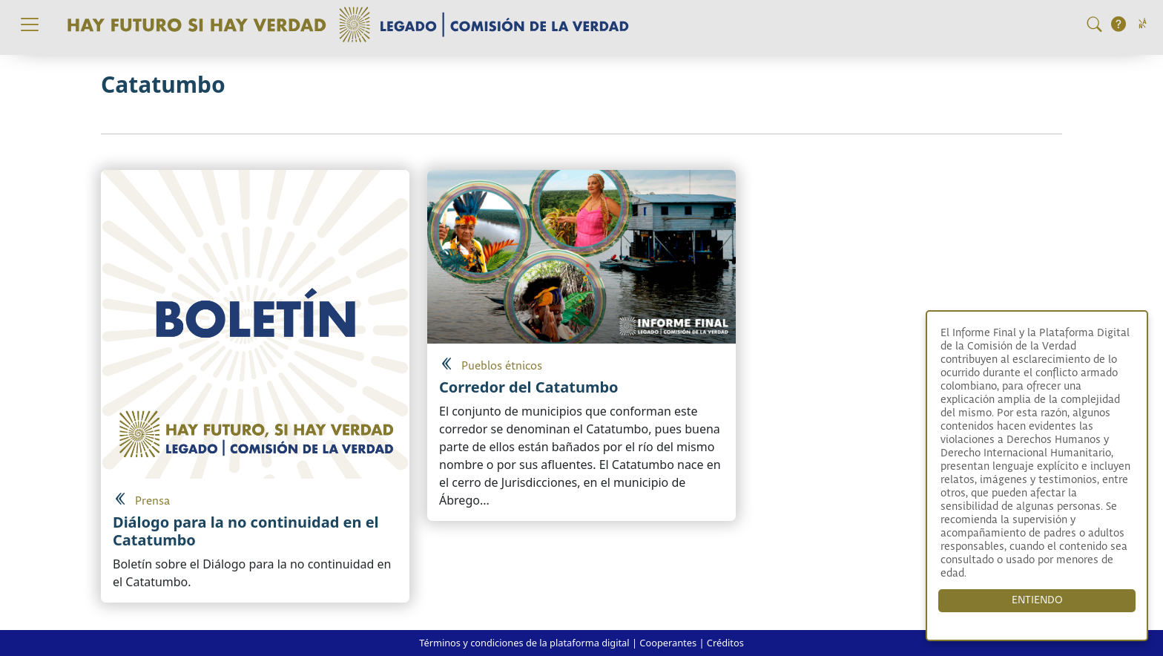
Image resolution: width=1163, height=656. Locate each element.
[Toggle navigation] (29, 24)
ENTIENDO (1037, 600)
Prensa (152, 501)
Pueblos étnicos (501, 366)
